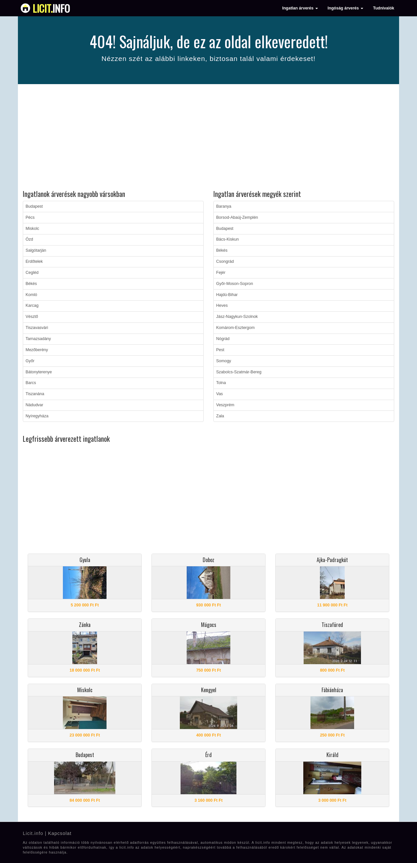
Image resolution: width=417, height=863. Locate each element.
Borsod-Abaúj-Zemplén (237, 217)
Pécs (30, 217)
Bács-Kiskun (227, 239)
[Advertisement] (208, 138)
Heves (222, 305)
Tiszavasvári (37, 327)
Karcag (32, 305)
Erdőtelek (34, 261)
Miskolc (32, 228)
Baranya (224, 206)
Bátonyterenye (39, 372)
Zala (220, 416)
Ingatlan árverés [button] (300, 8)
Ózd (29, 239)
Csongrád (225, 261)
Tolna (221, 382)
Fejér (220, 272)
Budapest (34, 206)
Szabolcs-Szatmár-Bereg (239, 372)
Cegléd (32, 272)
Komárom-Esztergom (235, 327)
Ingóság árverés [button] (345, 8)
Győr (30, 361)
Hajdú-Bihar (227, 294)
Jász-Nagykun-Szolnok (237, 316)
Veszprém (225, 405)
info (51, 8)
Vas (219, 394)
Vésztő (32, 316)
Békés (31, 283)
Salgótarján (36, 250)
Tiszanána (35, 394)
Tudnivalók (383, 8)
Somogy (223, 361)
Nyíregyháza (37, 416)
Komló (31, 294)
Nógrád (223, 338)
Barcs (31, 382)
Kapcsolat (59, 833)
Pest (220, 350)
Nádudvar (34, 405)
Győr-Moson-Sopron (234, 283)
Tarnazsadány (38, 338)
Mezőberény (37, 350)
